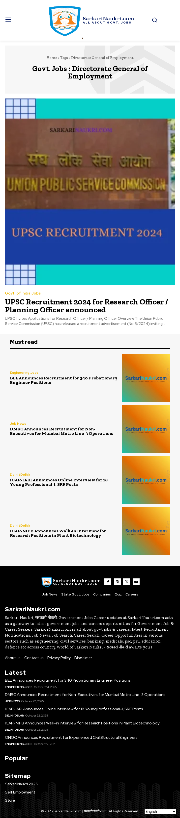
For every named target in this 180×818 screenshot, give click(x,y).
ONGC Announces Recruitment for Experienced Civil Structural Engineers (71, 737)
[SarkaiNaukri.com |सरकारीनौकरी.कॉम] (90, 20)
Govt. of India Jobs (23, 293)
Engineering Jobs (24, 372)
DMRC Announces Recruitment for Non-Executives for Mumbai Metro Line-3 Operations (61, 431)
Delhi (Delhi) (20, 474)
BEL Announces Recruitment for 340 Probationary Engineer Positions (64, 380)
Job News (18, 423)
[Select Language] (160, 811)
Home (52, 57)
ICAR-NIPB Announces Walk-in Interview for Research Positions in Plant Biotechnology (58, 533)
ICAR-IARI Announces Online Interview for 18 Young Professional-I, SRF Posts (59, 482)
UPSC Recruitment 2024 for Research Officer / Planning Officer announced (86, 305)
